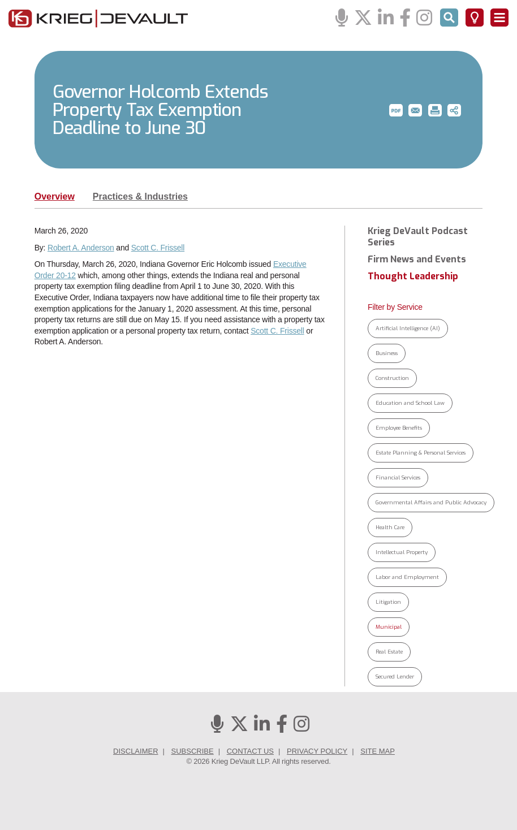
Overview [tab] (55, 196)
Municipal (389, 626)
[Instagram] (424, 18)
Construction (392, 378)
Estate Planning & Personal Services (421, 452)
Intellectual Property (402, 552)
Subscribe (192, 751)
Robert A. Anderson (81, 247)
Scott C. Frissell (157, 247)
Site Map (377, 751)
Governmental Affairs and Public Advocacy (431, 502)
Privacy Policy (317, 751)
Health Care (390, 527)
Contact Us (250, 751)
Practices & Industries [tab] (140, 196)
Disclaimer (135, 751)
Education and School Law (410, 403)
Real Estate (389, 651)
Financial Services (398, 477)
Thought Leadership (413, 276)
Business (387, 353)
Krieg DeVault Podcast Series (418, 237)
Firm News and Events (417, 259)
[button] (396, 110)
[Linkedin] (386, 18)
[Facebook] (405, 18)
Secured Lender (395, 676)
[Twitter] (363, 18)
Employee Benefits (399, 427)
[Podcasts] (341, 18)
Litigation (388, 602)
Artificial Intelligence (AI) (408, 328)
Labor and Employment (407, 577)
